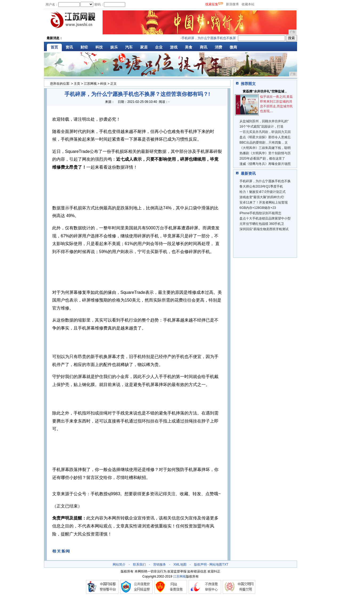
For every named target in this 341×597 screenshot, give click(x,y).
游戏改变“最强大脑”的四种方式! (261, 197)
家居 (144, 47)
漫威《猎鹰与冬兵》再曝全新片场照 (265, 164)
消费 (218, 47)
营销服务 (159, 564)
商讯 (203, 47)
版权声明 (200, 564)
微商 (233, 47)
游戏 (173, 47)
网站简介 (119, 564)
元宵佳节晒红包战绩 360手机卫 (261, 224)
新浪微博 (232, 4)
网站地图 (215, 564)
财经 (84, 47)
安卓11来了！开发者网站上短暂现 (263, 202)
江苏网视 (90, 84)
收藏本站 (248, 4)
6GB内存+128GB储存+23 (257, 208)
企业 (159, 47)
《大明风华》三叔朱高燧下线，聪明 (265, 148)
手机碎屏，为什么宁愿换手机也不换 (265, 181)
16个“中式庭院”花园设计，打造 (261, 126)
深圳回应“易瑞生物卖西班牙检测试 (264, 229)
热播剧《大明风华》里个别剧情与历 (265, 153)
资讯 (69, 47)
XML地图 (179, 564)
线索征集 (211, 4)
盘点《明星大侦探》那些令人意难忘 (265, 137)
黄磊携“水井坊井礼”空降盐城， (265, 91)
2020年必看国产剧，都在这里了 (262, 158)
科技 (99, 47)
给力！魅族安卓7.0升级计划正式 (262, 192)
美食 (188, 47)
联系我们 (139, 564)
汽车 (129, 47)
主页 (77, 84)
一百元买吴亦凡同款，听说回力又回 (265, 132)
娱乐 (114, 47)
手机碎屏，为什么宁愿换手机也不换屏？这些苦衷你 (220, 38)
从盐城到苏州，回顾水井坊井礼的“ (264, 121)
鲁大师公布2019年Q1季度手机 (261, 186)
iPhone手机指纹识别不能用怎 (260, 213)
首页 (54, 47)
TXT (225, 564)
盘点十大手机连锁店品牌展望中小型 (265, 218)
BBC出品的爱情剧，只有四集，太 (263, 142)
